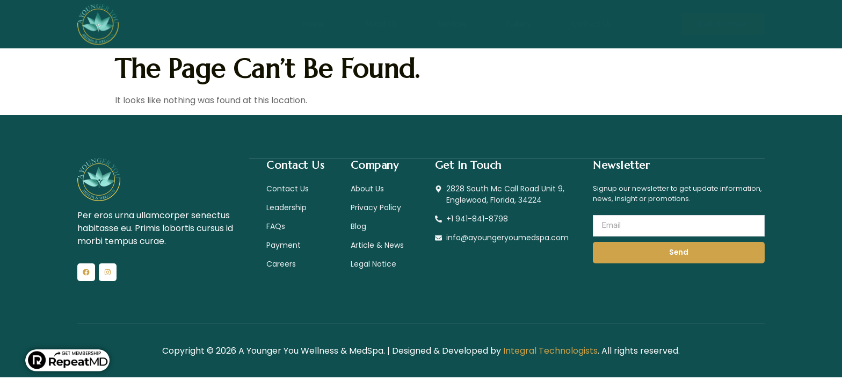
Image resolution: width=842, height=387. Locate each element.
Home (333, 24)
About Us (390, 24)
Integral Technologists (550, 354)
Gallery (507, 24)
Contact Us (570, 24)
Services (450, 24)
